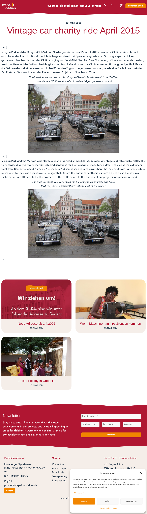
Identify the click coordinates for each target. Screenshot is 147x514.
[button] (141, 473)
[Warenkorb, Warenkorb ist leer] (121, 5)
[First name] (111, 424)
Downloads (58, 473)
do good (64, 6)
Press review (59, 481)
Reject (107, 501)
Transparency (60, 477)
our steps (52, 6)
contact (96, 6)
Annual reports (61, 469)
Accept (84, 501)
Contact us (58, 465)
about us (85, 6)
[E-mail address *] (111, 416)
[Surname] (132, 424)
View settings (131, 501)
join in (74, 6)
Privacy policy (105, 508)
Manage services (80, 493)
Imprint (114, 508)
